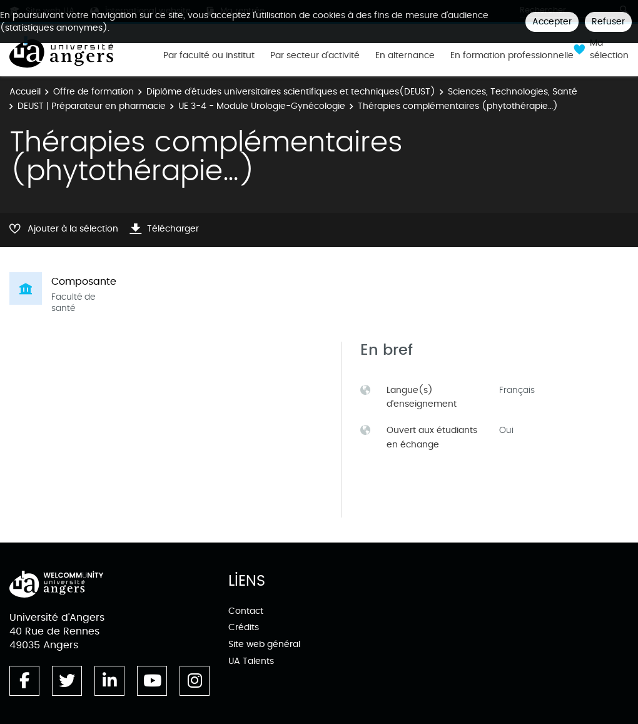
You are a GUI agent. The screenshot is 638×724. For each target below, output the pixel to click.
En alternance (405, 55)
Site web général (264, 644)
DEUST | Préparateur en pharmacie (92, 106)
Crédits (243, 627)
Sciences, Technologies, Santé (512, 91)
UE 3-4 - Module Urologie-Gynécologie (261, 106)
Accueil (25, 91)
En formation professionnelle (512, 55)
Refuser (608, 21)
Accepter (552, 21)
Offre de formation (93, 91)
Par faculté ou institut (209, 55)
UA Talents (251, 661)
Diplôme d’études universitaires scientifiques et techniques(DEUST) (290, 91)
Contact (245, 611)
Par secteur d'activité (315, 55)
